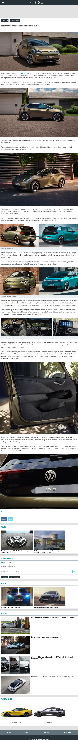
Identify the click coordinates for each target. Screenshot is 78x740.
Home (9, 732)
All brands (67, 732)
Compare (45, 732)
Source (3, 512)
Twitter (10, 519)
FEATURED (4, 613)
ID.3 (51, 73)
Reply (74, 571)
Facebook (4, 519)
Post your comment (15, 20)
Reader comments (8, 558)
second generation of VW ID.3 (27, 73)
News (27, 732)
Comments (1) (5, 20)
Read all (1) (4, 577)
